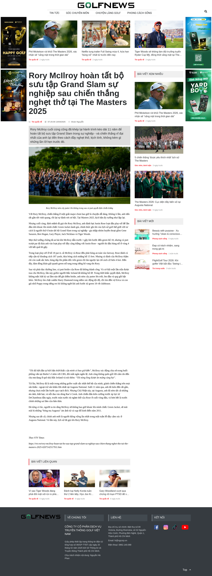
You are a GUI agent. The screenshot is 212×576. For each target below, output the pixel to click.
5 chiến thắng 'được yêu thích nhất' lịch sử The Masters (157, 159)
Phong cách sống (159, 239)
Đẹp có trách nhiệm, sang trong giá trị (165, 247)
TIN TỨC (54, 12)
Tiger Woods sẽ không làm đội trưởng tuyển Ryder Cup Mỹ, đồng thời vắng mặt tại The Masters (158, 53)
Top (185, 569)
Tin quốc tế (33, 60)
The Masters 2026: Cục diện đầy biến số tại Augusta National (157, 203)
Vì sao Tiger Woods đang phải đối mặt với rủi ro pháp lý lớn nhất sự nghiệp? (43, 493)
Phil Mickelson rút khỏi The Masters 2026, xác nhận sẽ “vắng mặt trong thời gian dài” (53, 53)
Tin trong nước (158, 268)
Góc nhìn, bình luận (143, 165)
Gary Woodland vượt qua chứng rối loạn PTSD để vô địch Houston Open (113, 493)
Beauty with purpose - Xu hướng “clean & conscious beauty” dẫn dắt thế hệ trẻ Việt (166, 232)
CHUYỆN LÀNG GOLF (108, 12)
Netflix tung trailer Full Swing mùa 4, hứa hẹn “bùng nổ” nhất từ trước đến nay (105, 53)
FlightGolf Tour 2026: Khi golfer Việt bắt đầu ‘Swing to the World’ (167, 262)
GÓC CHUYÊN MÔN (77, 12)
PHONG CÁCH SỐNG (139, 12)
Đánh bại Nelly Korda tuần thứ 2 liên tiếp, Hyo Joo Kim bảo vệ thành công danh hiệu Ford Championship (79, 493)
